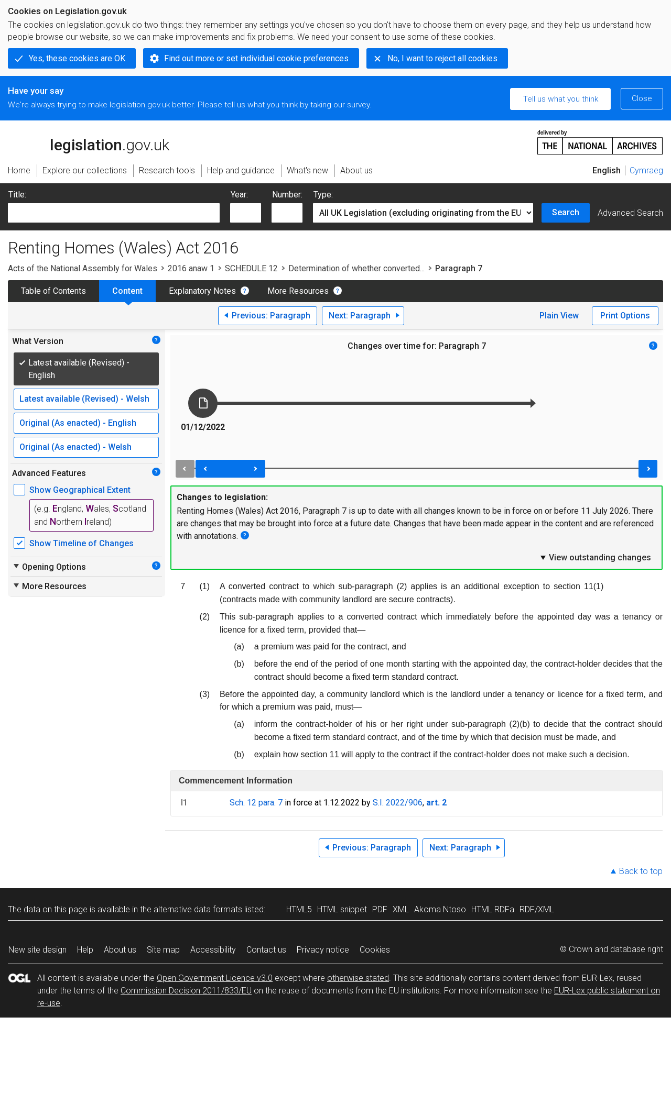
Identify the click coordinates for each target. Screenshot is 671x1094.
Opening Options (49, 566)
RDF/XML (537, 909)
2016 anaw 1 (191, 268)
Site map (163, 950)
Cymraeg (646, 170)
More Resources (298, 291)
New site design (37, 950)
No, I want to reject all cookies (442, 58)
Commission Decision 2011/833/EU (186, 991)
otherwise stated (358, 978)
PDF (379, 909)
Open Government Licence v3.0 (215, 978)
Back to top (641, 871)
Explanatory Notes (202, 291)
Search (565, 212)
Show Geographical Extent (80, 490)
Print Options (625, 316)
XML (401, 909)
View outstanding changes (595, 557)
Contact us (266, 950)
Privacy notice (323, 950)
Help (85, 950)
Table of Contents (53, 291)
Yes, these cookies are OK (77, 58)
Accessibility (213, 950)
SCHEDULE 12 (251, 268)
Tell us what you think (560, 99)
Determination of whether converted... (356, 268)
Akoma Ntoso (440, 909)
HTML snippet (342, 909)
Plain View (559, 316)
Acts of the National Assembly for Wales (82, 268)
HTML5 (299, 909)
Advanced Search (630, 213)
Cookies (375, 950)
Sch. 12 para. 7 (256, 803)
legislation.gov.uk (88, 141)
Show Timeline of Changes (81, 543)
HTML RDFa (492, 909)
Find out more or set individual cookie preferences (256, 58)
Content (127, 291)
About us (120, 950)
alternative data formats (198, 909)
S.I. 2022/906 (398, 803)
